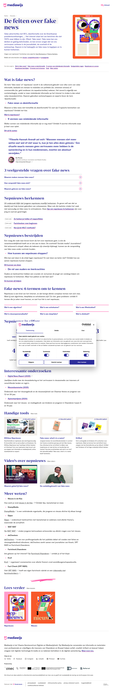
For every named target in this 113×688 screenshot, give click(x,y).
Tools (47, 68)
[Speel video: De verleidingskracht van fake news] (56, 476)
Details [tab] (56, 330)
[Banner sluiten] (93, 324)
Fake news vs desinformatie (36, 66)
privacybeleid (32, 683)
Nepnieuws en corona (92, 66)
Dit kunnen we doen (12, 265)
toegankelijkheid (86, 683)
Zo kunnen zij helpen (12, 281)
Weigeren (31, 362)
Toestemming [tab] (30, 330)
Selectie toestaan (56, 362)
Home (6, 16)
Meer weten (54, 68)
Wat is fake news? (21, 66)
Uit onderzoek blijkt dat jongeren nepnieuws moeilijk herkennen (30, 203)
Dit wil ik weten (10, 130)
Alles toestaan (82, 362)
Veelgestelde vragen (77, 66)
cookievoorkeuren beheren (36, 685)
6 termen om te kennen (37, 68)
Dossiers (12, 16)
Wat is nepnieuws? (12, 115)
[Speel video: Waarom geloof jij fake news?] (20, 476)
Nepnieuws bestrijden (22, 68)
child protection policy (55, 683)
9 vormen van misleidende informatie (58, 66)
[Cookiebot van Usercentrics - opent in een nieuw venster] (83, 324)
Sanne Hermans (52, 54)
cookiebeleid (42, 683)
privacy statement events (71, 683)
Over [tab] (82, 330)
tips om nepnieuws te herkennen (60, 209)
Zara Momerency (41, 54)
